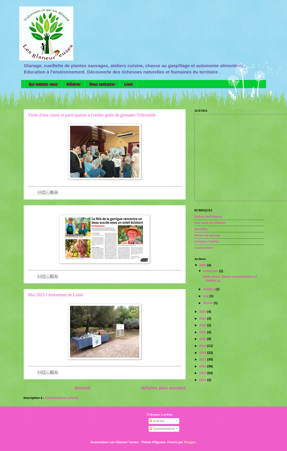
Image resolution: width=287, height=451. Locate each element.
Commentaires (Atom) (62, 398)
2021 (203, 332)
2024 (203, 311)
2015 (203, 373)
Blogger (190, 442)
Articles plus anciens (163, 387)
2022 (203, 325)
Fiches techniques (208, 216)
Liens (128, 84)
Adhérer (73, 84)
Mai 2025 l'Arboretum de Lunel (55, 294)
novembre (211, 271)
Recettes (201, 229)
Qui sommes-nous (43, 84)
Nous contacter (102, 84)
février (208, 303)
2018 (203, 352)
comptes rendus (206, 241)
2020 (203, 339)
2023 (203, 318)
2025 (203, 265)
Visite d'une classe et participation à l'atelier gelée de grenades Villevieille (92, 115)
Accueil (82, 387)
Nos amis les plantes (210, 223)
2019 (203, 345)
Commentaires (162, 428)
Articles (157, 421)
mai (206, 296)
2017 (203, 359)
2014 (203, 380)
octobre (209, 289)
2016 (203, 366)
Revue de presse (207, 235)
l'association (204, 247)
